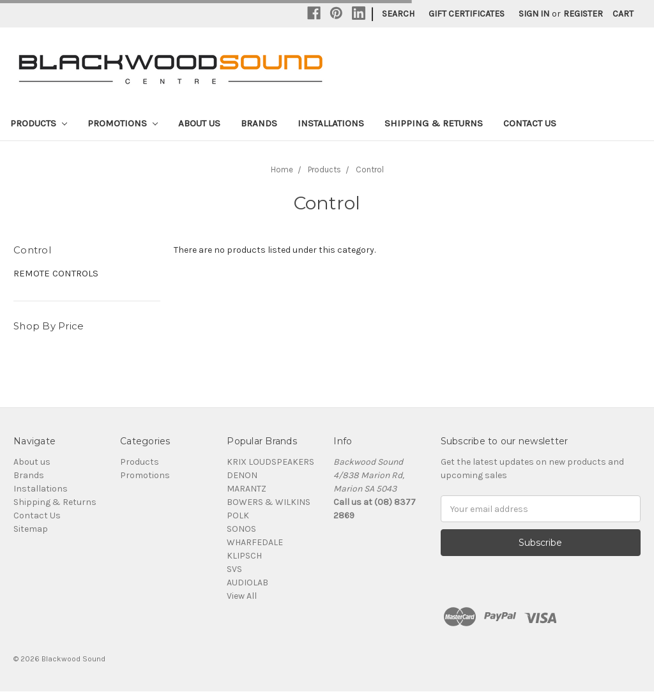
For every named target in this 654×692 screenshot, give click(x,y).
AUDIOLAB (247, 582)
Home (282, 169)
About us (199, 123)
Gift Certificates (467, 13)
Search (398, 13)
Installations (331, 123)
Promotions (122, 123)
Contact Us (529, 123)
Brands (259, 123)
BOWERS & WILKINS (268, 502)
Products (38, 123)
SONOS (241, 528)
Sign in (534, 13)
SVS (234, 569)
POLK (238, 515)
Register (583, 13)
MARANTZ (246, 488)
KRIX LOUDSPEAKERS (270, 461)
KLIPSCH (244, 555)
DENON (242, 475)
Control (370, 169)
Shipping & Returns (433, 123)
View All (242, 595)
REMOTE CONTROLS (55, 273)
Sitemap (30, 528)
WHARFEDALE (255, 542)
